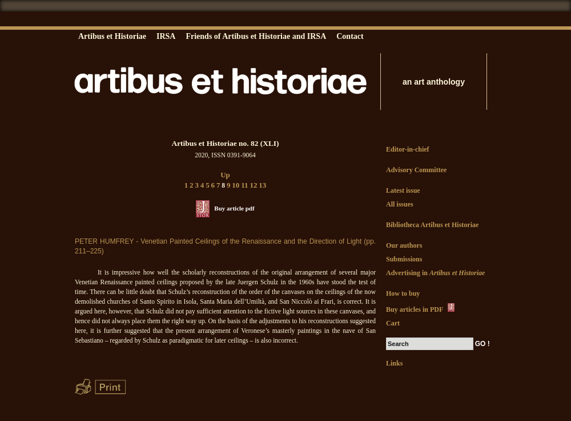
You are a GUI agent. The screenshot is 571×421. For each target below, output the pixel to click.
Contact (349, 36)
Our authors (404, 245)
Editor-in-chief (407, 149)
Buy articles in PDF (421, 308)
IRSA (165, 36)
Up (225, 174)
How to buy (403, 293)
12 (253, 185)
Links (394, 363)
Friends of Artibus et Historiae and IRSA (256, 36)
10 (235, 185)
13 (262, 185)
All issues (399, 204)
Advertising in (435, 273)
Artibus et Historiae (112, 36)
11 (244, 185)
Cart (393, 323)
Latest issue (403, 190)
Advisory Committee (416, 170)
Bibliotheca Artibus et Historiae (432, 225)
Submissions (404, 259)
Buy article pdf (234, 208)
